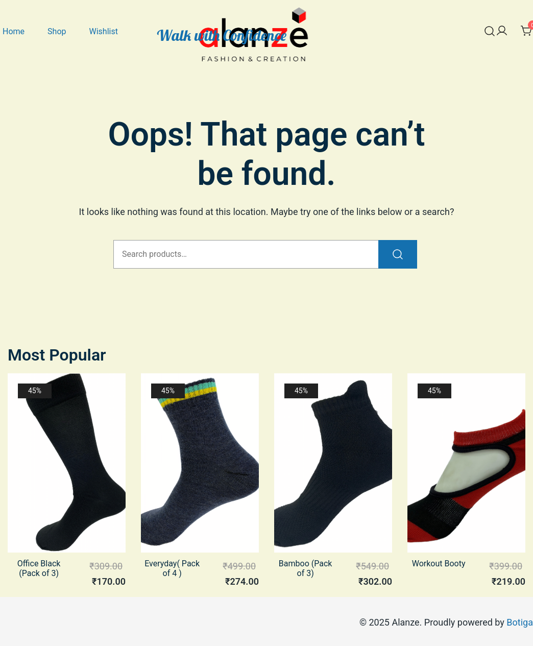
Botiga (519, 622)
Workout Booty (439, 563)
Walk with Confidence (221, 35)
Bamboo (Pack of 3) (305, 568)
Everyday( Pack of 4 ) (172, 568)
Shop (56, 31)
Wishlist (103, 31)
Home (14, 31)
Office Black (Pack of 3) (39, 568)
